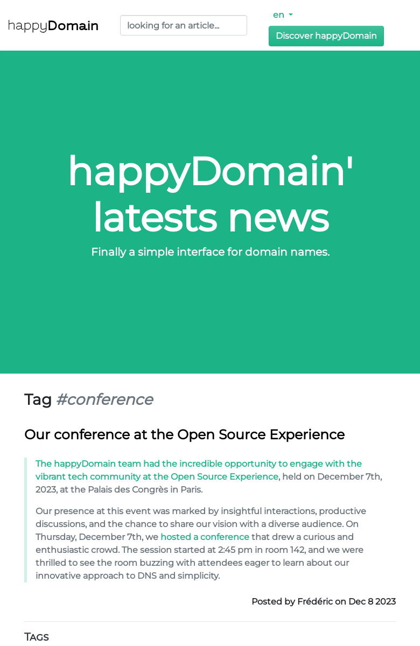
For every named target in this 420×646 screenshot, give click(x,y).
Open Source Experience (224, 477)
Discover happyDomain (326, 36)
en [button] (279, 15)
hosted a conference (204, 537)
